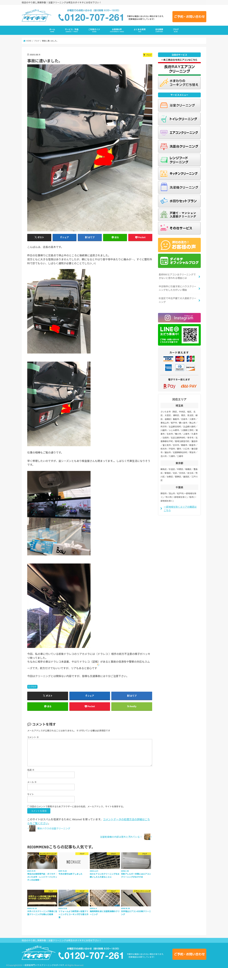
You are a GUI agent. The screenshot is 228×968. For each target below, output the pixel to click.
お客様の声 (117, 30)
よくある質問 (140, 30)
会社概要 (159, 30)
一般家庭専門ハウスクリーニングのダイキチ (43, 965)
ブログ (176, 30)
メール (32, 782)
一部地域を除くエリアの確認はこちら (180, 508)
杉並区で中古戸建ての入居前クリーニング (177, 299)
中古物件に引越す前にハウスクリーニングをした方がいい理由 (177, 288)
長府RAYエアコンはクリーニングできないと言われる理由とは (177, 276)
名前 (30, 769)
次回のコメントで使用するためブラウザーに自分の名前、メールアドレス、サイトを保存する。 (77, 806)
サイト (30, 794)
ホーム (52, 30)
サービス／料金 (72, 30)
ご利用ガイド (94, 30)
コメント (33, 737)
